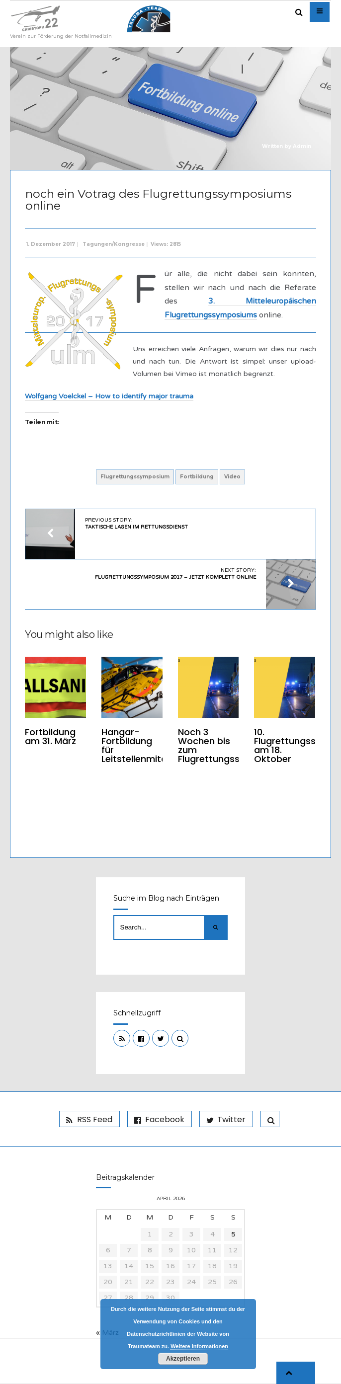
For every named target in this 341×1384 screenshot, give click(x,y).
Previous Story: (136, 523)
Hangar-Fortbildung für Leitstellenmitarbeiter (149, 745)
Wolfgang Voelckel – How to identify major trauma (109, 396)
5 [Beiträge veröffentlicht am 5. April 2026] (233, 1234)
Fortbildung (197, 476)
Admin (302, 146)
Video (232, 476)
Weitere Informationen (199, 1346)
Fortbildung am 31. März (51, 736)
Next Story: (175, 573)
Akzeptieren (183, 1358)
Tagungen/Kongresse (114, 244)
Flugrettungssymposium (135, 476)
